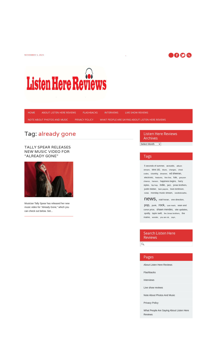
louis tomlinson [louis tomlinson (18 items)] (177, 189)
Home (31, 112)
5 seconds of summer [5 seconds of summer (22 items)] (154, 166)
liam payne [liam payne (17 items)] (163, 189)
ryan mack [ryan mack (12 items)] (171, 205)
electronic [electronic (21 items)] (148, 177)
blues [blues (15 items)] (164, 170)
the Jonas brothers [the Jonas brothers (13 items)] (172, 213)
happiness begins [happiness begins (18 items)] (168, 181)
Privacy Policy (84, 119)
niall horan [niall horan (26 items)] (164, 199)
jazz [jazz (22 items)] (169, 185)
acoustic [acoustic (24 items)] (170, 166)
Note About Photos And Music (48, 119)
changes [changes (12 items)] (172, 170)
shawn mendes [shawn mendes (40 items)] (165, 209)
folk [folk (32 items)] (175, 177)
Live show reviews (136, 112)
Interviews (111, 112)
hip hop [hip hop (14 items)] (154, 185)
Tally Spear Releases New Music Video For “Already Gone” (47, 151)
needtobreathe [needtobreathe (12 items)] (180, 193)
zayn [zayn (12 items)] (173, 217)
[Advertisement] (101, 27)
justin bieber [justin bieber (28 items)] (150, 189)
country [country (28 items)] (154, 173)
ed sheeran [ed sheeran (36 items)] (175, 173)
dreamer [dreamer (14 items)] (163, 174)
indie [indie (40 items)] (162, 185)
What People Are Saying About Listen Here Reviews (133, 119)
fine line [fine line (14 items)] (168, 178)
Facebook (176, 55)
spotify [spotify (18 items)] (147, 213)
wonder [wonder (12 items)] (155, 217)
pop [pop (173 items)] (146, 205)
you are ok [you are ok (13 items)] (164, 217)
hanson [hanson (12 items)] (155, 181)
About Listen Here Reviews (59, 112)
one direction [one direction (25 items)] (177, 199)
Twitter (182, 55)
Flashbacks (90, 112)
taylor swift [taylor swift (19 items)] (157, 213)
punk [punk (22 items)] (154, 205)
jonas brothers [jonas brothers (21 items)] (179, 185)
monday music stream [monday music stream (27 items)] (161, 193)
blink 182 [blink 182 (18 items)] (156, 170)
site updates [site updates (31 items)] (181, 209)
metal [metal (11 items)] (146, 193)
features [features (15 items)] (158, 178)
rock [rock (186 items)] (161, 205)
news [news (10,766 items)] (150, 198)
